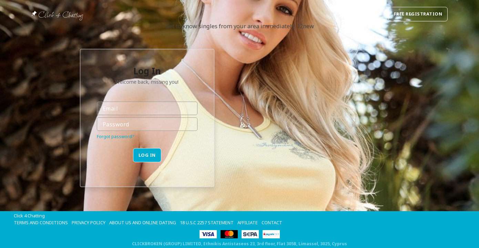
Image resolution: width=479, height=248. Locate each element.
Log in (147, 155)
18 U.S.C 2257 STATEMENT (207, 222)
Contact (272, 222)
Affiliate (247, 222)
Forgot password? (115, 136)
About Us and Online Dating (142, 222)
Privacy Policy (88, 222)
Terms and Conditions (41, 222)
